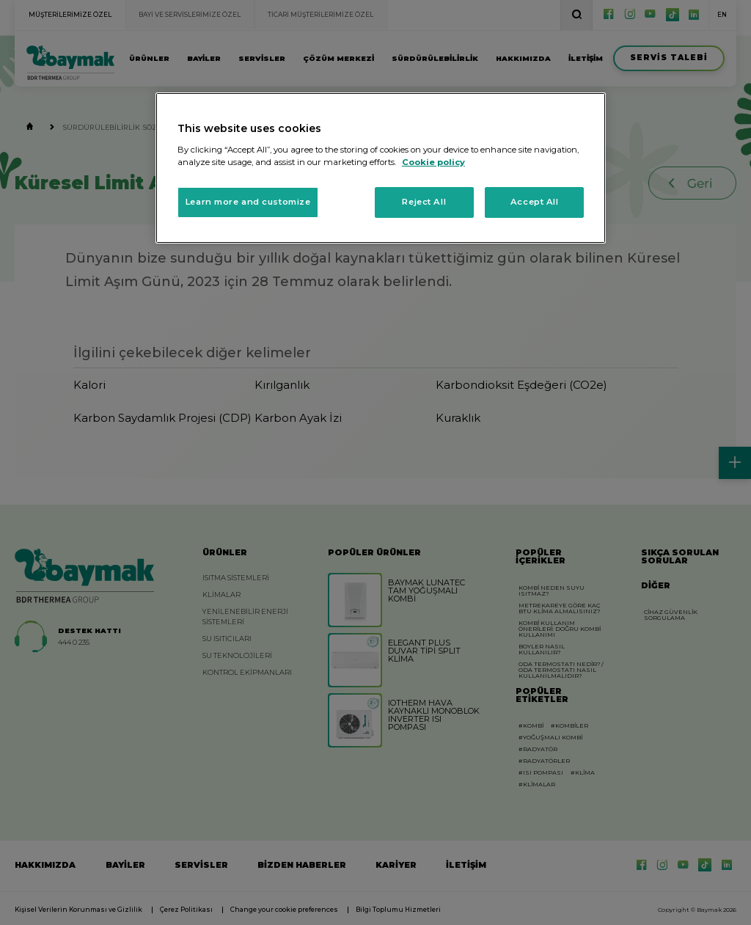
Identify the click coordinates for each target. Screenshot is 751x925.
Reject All (424, 202)
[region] (380, 168)
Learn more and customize (248, 202)
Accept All (534, 202)
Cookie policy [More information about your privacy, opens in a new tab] (433, 162)
